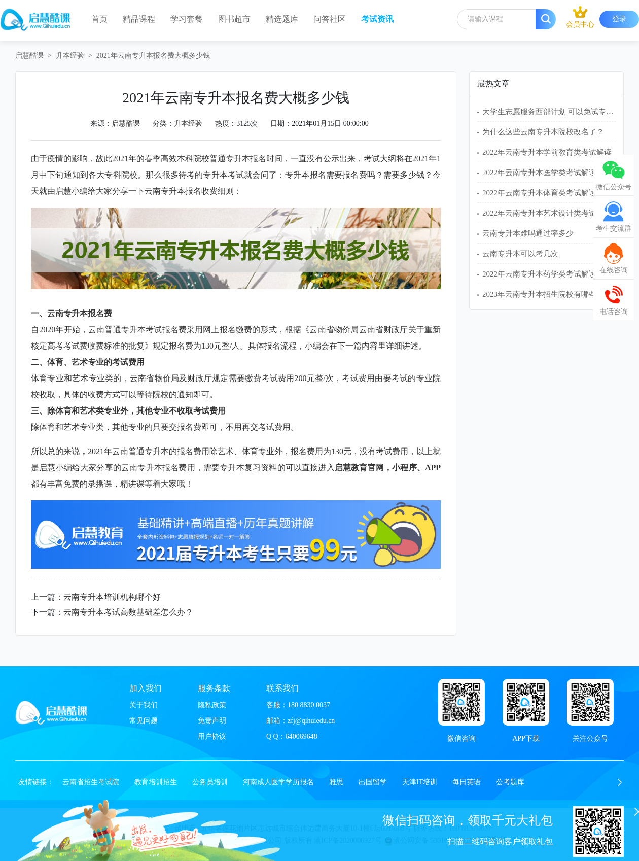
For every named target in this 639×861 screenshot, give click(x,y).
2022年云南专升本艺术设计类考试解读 (547, 213)
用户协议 (212, 736)
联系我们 (282, 688)
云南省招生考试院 (90, 782)
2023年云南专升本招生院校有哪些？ (543, 294)
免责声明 (212, 721)
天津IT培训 (419, 782)
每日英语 (466, 782)
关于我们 (143, 705)
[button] (620, 782)
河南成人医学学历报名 (278, 782)
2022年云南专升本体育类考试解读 (539, 193)
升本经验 (70, 55)
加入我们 (145, 688)
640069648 (301, 736)
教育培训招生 (155, 782)
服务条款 (214, 688)
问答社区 (329, 19)
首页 (99, 19)
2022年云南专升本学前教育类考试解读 (547, 152)
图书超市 (234, 19)
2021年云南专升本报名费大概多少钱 (153, 55)
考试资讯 (377, 19)
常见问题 (143, 721)
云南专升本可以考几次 (520, 254)
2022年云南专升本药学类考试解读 (539, 274)
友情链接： (36, 782)
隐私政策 (212, 705)
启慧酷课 (29, 55)
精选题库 (282, 19)
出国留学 (373, 782)
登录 (619, 19)
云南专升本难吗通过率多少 (528, 233)
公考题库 (510, 782)
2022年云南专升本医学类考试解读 (539, 172)
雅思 (336, 782)
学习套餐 (186, 19)
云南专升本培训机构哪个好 (112, 597)
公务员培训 (210, 782)
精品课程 (139, 19)
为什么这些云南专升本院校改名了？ (543, 132)
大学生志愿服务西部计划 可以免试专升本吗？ (559, 112)
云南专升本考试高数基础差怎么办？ (128, 612)
